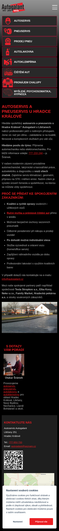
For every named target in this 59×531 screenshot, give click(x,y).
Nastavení (17, 521)
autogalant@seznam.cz (23, 446)
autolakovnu (10, 391)
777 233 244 (36, 153)
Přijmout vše (41, 521)
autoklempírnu (11, 394)
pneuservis (9, 389)
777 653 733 (15, 442)
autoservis (9, 386)
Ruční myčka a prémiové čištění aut (28, 213)
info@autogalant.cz (12, 279)
